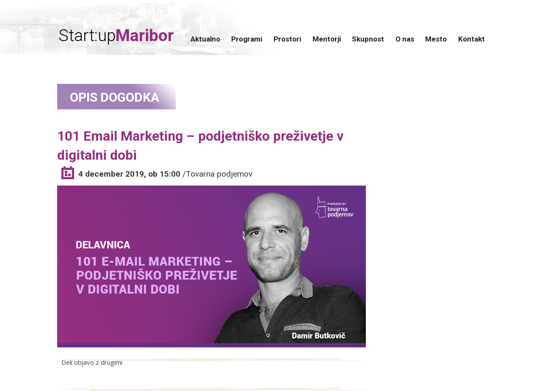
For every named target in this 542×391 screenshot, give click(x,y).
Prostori (287, 39)
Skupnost (368, 39)
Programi (246, 39)
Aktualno (205, 39)
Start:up (116, 36)
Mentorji (326, 39)
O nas (404, 39)
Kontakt (471, 39)
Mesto (436, 39)
